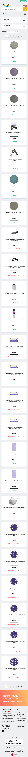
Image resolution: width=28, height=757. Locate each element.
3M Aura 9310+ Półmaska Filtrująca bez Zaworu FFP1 (14, 507)
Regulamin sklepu (21, 714)
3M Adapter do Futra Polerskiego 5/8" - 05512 (14, 293)
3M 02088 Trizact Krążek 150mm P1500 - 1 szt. (14, 78)
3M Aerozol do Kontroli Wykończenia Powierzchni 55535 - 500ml (14, 321)
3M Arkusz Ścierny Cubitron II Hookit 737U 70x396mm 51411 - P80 (14, 347)
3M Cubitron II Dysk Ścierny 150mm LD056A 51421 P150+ (14, 589)
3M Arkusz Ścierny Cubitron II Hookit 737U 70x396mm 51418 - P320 (14, 428)
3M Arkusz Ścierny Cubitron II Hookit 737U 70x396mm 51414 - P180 (14, 374)
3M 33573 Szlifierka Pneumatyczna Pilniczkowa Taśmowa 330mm (14, 240)
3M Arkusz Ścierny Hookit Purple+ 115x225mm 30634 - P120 (14, 481)
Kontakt (19, 712)
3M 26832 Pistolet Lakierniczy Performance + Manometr (14, 160)
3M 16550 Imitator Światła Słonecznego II (14, 132)
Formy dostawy (20, 726)
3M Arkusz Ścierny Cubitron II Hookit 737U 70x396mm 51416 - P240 (14, 401)
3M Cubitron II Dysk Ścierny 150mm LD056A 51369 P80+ (14, 535)
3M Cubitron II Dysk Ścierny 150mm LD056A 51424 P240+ (14, 669)
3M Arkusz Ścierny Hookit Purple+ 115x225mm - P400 (14, 454)
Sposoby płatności (21, 724)
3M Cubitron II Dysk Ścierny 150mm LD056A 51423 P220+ (14, 642)
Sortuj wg (3, 31)
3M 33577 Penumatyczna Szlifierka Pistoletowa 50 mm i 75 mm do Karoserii (14, 267)
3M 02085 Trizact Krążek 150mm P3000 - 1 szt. (14, 51)
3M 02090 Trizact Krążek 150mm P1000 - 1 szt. (14, 105)
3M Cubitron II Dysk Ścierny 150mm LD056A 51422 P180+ (14, 615)
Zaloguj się (23, 1)
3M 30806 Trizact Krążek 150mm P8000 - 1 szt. (14, 212)
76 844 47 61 (14, 741)
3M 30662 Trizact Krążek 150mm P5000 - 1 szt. (14, 186)
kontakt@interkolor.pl (14, 743)
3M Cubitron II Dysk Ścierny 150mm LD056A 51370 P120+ (14, 562)
